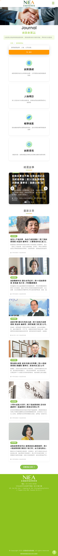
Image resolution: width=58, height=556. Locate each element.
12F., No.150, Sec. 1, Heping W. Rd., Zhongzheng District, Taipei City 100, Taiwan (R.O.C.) (29, 489)
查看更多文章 (29, 467)
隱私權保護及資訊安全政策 (29, 554)
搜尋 (29, 52)
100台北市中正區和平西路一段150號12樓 (29, 486)
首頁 (11, 43)
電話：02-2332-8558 (29, 484)
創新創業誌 (19, 43)
